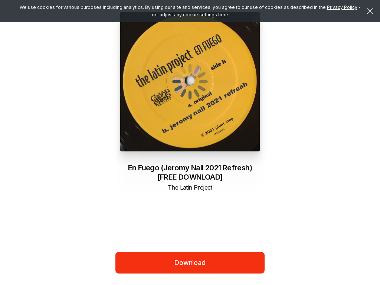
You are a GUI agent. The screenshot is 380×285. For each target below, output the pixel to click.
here (223, 14)
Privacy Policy (342, 7)
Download (190, 262)
